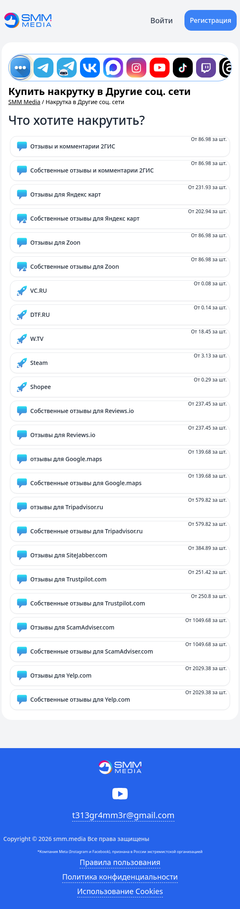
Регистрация (210, 20)
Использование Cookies (120, 891)
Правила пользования (120, 862)
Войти (161, 20)
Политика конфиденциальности (120, 877)
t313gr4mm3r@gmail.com (123, 815)
